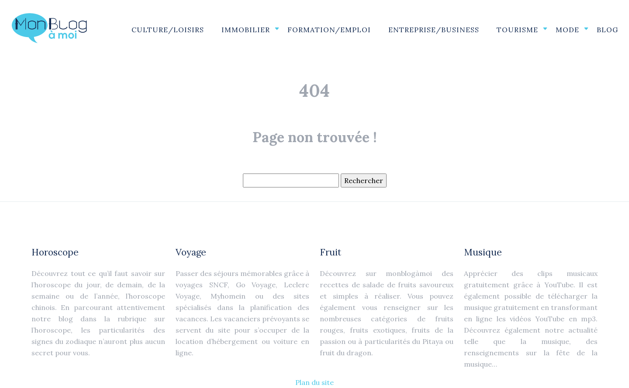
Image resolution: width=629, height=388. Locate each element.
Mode (567, 29)
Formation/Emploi (329, 29)
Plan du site (314, 382)
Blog (607, 29)
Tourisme (517, 29)
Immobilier (245, 29)
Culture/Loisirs (167, 29)
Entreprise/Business (433, 29)
